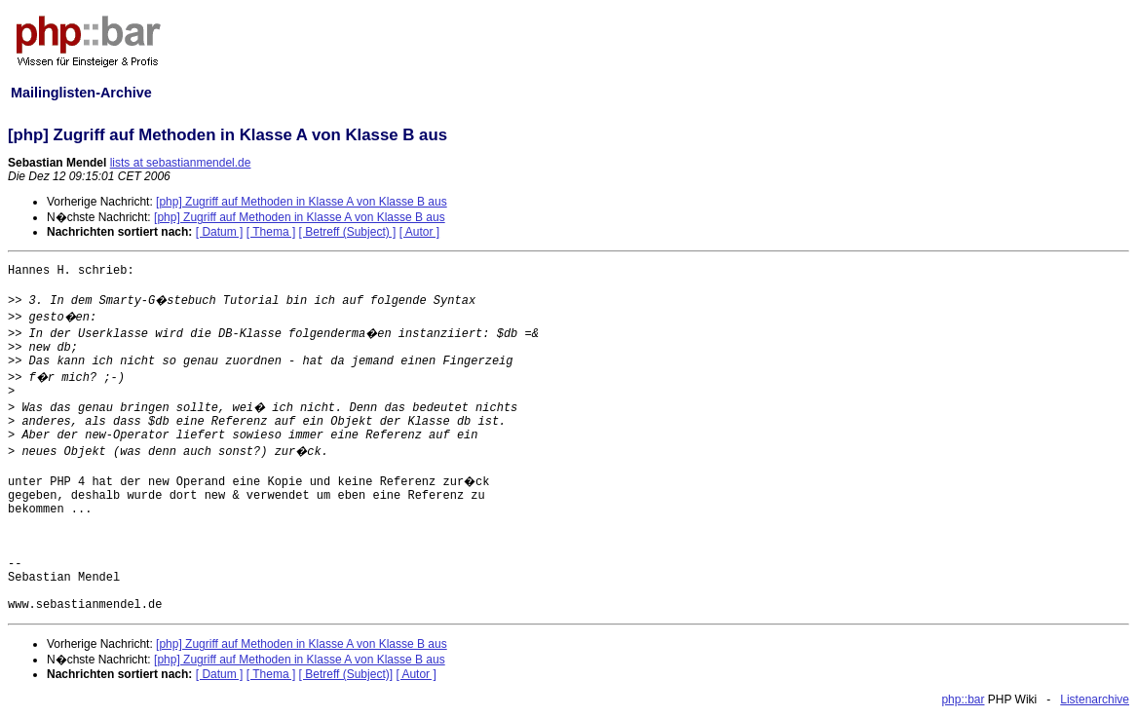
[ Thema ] (270, 232)
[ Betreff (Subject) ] (348, 232)
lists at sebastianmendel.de (180, 163)
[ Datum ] (220, 232)
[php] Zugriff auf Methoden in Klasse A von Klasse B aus (301, 201)
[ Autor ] (419, 232)
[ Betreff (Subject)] (346, 674)
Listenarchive (1094, 699)
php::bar (962, 699)
